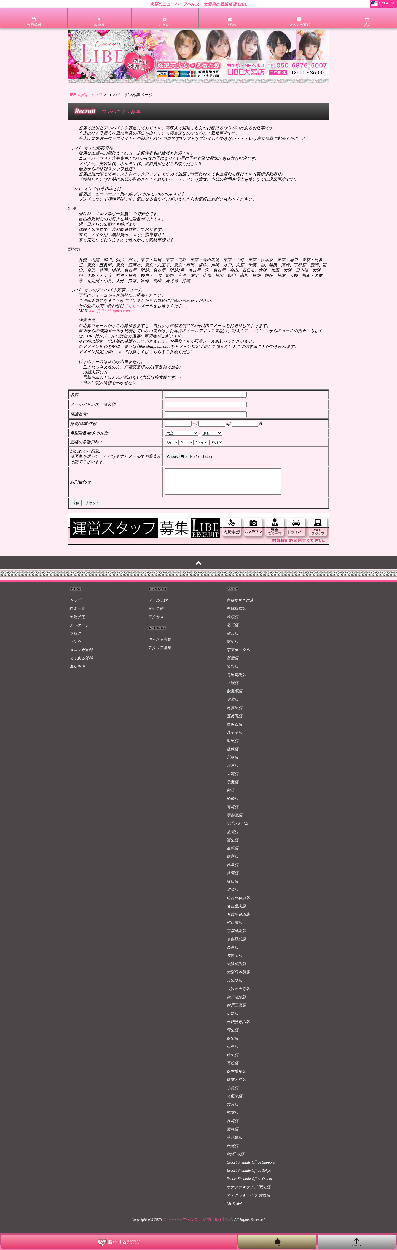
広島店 (232, 1051)
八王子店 (234, 737)
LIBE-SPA (234, 1208)
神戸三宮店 (236, 1010)
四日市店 (234, 928)
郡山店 (232, 647)
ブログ (75, 638)
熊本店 (232, 1118)
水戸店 (232, 771)
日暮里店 (234, 713)
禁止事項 (77, 671)
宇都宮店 (234, 820)
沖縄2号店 (235, 1159)
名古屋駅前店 (238, 903)
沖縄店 (232, 1151)
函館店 (232, 622)
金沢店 (232, 853)
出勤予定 (77, 622)
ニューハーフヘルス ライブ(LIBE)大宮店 (197, 1224)
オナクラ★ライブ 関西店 (248, 1200)
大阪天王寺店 (238, 994)
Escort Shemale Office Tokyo (249, 1175)
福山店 (232, 1043)
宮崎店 (232, 1134)
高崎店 (232, 812)
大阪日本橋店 (238, 977)
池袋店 (232, 704)
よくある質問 (81, 663)
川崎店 (232, 762)
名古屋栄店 (236, 911)
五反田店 (234, 721)
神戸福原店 (236, 1002)
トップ (75, 605)
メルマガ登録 (81, 655)
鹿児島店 (234, 1142)
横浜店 (232, 754)
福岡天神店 (236, 1085)
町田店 (232, 746)
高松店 (232, 1068)
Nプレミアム (237, 828)
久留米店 (234, 1101)
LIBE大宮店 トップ (85, 94)
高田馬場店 (236, 680)
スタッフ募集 (159, 653)
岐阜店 (232, 870)
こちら (130, 306)
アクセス (155, 622)
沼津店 (232, 894)
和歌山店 (234, 961)
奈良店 (232, 952)
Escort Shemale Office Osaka (249, 1184)
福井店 (232, 861)
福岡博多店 (236, 1076)
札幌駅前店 (236, 614)
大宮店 (232, 779)
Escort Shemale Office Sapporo (251, 1167)
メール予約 (157, 605)
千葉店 (232, 787)
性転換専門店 (238, 1027)
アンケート (79, 630)
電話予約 (155, 614)
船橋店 (232, 804)
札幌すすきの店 (240, 605)
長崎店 (232, 1126)
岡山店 (232, 1035)
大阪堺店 (234, 985)
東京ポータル (238, 655)
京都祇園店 (236, 936)
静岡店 (232, 878)
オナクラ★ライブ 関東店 (248, 1192)
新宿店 (232, 663)
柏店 (230, 795)
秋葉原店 (234, 696)
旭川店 (232, 630)
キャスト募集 (159, 644)
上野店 (232, 688)
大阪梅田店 (236, 969)
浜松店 (232, 886)
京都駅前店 (236, 944)
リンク (75, 647)
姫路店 (232, 1018)
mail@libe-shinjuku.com (109, 311)
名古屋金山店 (238, 919)
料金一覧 (77, 614)
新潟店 (232, 837)
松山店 (232, 1060)
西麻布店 (234, 729)
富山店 (232, 845)
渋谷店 (232, 671)
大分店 (232, 1109)
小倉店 (232, 1093)
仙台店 (232, 638)
